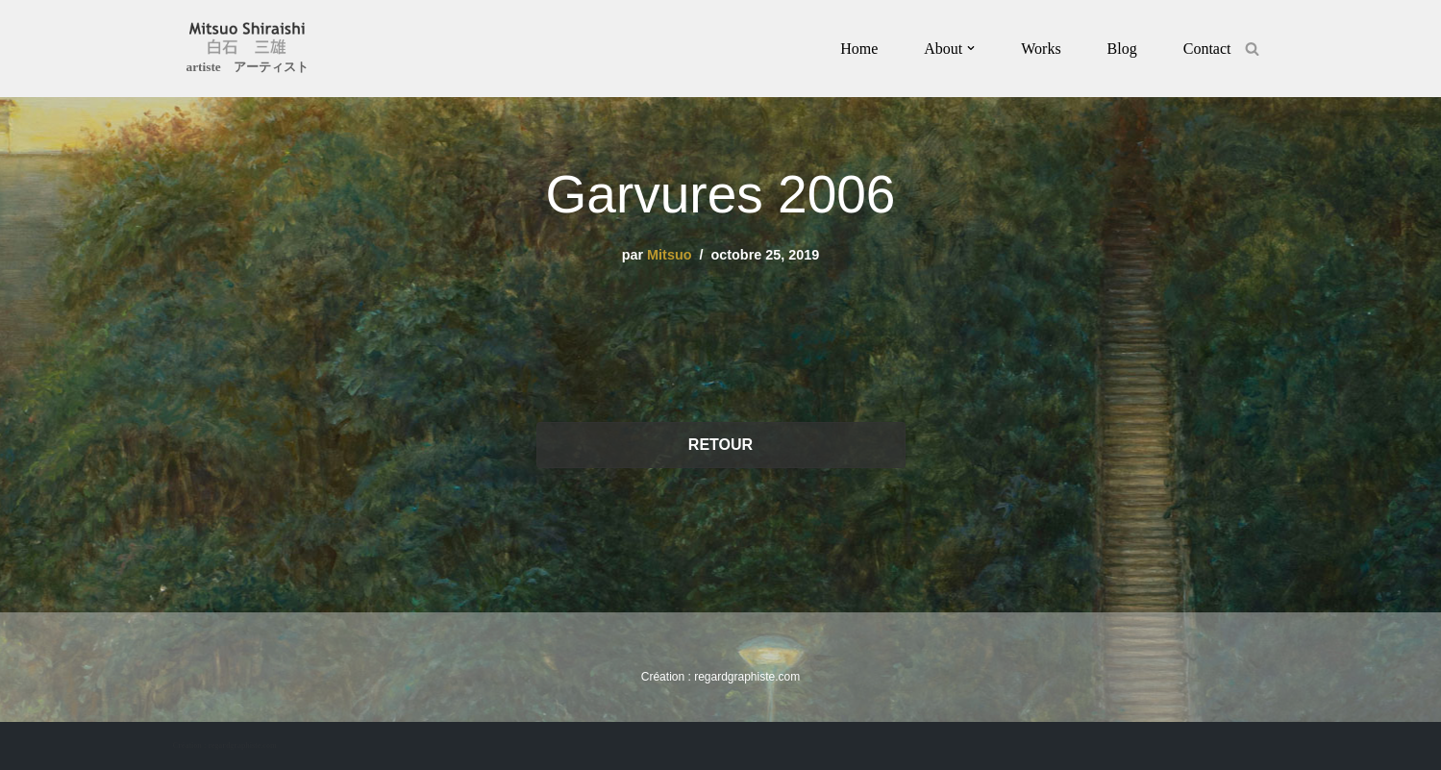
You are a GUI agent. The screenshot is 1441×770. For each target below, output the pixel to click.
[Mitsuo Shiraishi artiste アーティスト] (248, 51)
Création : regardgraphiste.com (225, 745)
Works (1040, 48)
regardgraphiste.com (747, 676)
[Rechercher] (1252, 48)
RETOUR (720, 444)
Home (859, 48)
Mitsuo (669, 254)
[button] (971, 48)
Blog (1122, 48)
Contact (1207, 48)
